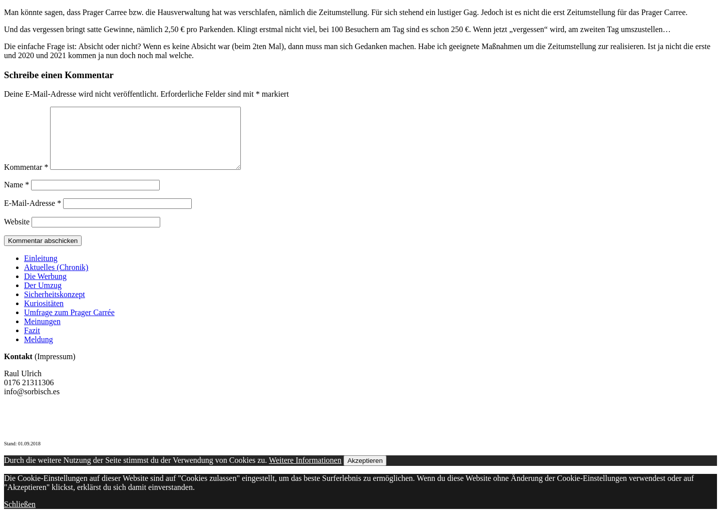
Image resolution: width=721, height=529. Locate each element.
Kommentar (26, 179)
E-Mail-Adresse (32, 215)
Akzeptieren (365, 472)
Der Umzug (43, 297)
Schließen (20, 516)
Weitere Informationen (305, 472)
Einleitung (41, 270)
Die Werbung (45, 288)
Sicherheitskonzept (54, 306)
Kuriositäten (44, 315)
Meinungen (42, 333)
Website (17, 233)
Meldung (38, 351)
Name (16, 196)
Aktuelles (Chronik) (56, 279)
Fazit (32, 342)
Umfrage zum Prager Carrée (69, 324)
